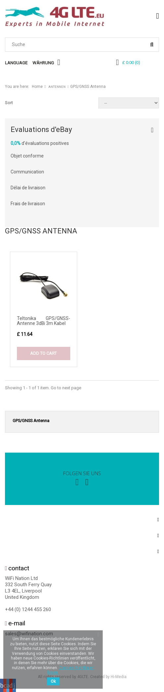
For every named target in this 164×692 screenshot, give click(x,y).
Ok (53, 681)
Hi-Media (119, 676)
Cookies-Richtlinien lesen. (70, 670)
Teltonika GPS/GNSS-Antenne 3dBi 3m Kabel (43, 321)
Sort (9, 102)
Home (37, 86)
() (131, 62)
